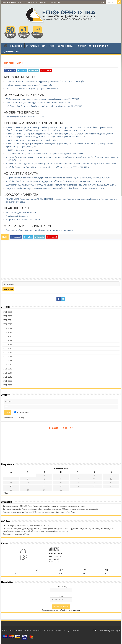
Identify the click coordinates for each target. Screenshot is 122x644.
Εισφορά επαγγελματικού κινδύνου (21, 212)
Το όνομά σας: (61, 586)
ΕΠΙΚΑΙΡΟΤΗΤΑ (11, 51)
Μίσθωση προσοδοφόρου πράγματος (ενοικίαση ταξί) (29, 85)
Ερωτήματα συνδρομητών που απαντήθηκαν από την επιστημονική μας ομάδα (39, 230)
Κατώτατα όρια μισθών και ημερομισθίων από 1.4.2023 (25, 525)
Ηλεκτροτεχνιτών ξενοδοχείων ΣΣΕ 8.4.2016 (25, 116)
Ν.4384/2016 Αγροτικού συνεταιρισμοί (22, 150)
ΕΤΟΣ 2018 (7, 344)
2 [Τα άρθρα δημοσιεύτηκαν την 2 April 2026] (60, 475)
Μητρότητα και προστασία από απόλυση (23, 219)
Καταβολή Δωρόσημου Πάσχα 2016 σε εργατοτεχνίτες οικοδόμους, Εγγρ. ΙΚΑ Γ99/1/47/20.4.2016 (47, 167)
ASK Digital (115, 630)
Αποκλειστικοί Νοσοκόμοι (17, 216)
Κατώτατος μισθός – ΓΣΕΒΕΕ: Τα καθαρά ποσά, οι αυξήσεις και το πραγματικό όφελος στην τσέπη (44, 506)
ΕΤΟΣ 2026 (7, 312)
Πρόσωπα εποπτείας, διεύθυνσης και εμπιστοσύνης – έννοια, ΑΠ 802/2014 (38, 102)
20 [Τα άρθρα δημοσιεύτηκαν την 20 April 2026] (11, 486)
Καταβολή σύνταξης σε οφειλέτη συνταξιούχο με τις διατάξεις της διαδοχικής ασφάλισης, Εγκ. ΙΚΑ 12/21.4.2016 (53, 181)
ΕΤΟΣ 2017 (7, 348)
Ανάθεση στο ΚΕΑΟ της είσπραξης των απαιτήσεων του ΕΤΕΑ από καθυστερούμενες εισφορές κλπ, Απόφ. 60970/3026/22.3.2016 (61, 163)
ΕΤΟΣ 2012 (7, 368)
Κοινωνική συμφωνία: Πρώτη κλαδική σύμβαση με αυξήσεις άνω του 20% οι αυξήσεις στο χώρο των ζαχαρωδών (50, 509)
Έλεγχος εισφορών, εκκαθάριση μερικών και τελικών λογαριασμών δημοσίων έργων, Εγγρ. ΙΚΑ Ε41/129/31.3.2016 (55, 188)
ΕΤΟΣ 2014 (7, 360)
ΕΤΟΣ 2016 (7, 352)
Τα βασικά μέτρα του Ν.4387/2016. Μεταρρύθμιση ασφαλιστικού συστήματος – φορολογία (45, 81)
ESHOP (81, 46)
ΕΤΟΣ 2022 (7, 328)
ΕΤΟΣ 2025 (7, 316)
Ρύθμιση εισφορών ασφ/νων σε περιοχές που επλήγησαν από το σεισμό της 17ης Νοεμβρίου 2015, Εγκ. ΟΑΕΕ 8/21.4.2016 (58, 177)
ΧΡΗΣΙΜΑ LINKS (41, 2)
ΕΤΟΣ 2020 (7, 336)
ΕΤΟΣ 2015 (7, 356)
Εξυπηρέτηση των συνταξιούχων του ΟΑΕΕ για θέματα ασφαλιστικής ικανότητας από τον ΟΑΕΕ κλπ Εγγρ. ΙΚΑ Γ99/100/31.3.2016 (61, 185)
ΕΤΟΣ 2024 (7, 320)
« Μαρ (5, 493)
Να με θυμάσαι (21, 412)
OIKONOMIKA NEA (98, 46)
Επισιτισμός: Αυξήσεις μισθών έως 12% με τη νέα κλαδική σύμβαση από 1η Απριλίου (38, 512)
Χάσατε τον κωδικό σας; (14, 417)
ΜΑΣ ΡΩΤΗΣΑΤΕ (66, 46)
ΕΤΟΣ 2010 (7, 377)
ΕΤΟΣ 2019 (7, 340)
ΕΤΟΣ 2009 (7, 381)
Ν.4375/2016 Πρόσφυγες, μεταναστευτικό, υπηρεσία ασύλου (32, 140)
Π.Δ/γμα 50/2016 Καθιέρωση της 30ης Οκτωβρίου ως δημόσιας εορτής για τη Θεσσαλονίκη (44, 153)
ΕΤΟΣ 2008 (7, 385)
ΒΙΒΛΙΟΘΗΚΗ (16, 46)
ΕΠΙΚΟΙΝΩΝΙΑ (55, 2)
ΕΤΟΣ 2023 (7, 324)
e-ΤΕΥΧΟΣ (48, 46)
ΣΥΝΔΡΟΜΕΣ (32, 46)
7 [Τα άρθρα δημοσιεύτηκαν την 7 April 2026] (27, 479)
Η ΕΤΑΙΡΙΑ (28, 2)
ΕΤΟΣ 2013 (7, 364)
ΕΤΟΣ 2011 (7, 373)
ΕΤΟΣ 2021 (7, 332)
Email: (60, 596)
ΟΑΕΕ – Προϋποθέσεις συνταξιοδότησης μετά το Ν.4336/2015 (32, 88)
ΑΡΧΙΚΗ (5, 45)
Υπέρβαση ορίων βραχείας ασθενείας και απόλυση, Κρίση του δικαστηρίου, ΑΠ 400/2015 (44, 106)
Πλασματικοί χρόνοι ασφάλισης (16, 534)
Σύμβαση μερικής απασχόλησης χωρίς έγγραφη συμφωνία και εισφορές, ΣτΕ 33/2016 (42, 99)
